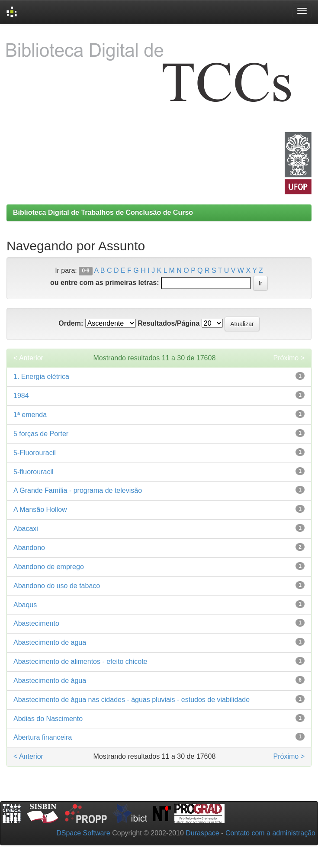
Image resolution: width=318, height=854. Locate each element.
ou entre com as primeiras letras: (104, 282)
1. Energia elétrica (41, 376)
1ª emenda (30, 414)
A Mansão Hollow (40, 509)
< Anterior (28, 358)
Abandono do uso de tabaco (56, 585)
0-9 (85, 271)
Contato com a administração (270, 833)
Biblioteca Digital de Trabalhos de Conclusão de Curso (103, 212)
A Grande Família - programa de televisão (77, 490)
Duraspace (202, 833)
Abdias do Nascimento (48, 718)
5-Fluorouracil (34, 452)
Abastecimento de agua (49, 642)
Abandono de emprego (48, 566)
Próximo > (289, 358)
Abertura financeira (42, 737)
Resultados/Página (168, 323)
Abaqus (25, 604)
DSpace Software (83, 833)
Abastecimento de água (49, 680)
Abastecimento (36, 623)
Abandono (29, 547)
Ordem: (70, 323)
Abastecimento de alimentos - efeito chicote (80, 661)
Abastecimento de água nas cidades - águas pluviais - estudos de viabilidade (131, 699)
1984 (21, 395)
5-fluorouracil (33, 472)
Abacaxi (25, 528)
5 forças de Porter (40, 433)
